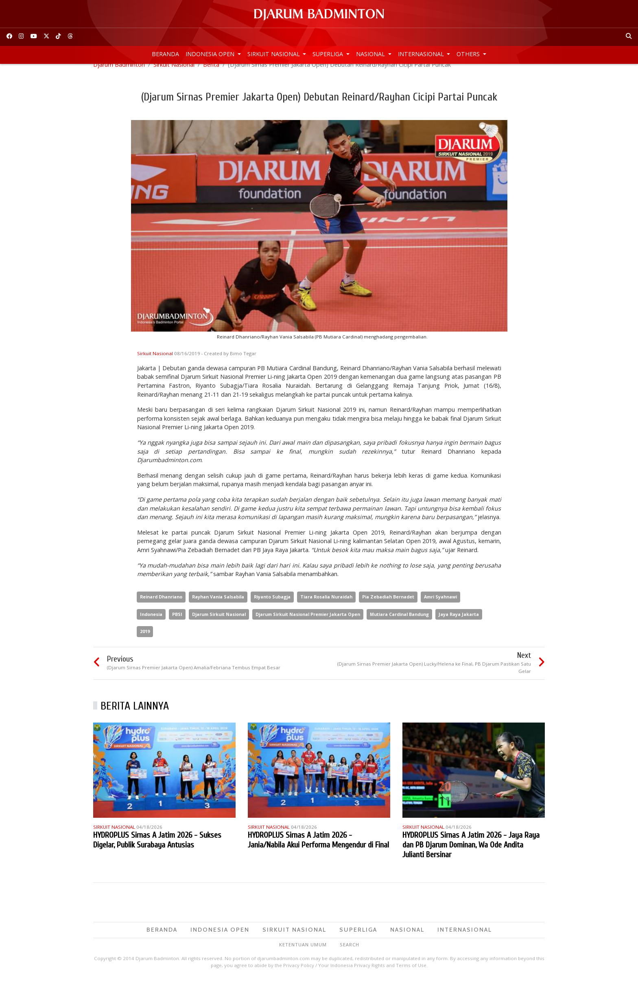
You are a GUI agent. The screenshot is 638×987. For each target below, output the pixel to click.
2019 (145, 640)
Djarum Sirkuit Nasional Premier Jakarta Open (308, 623)
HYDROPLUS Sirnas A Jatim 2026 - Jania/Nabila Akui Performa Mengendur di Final (318, 848)
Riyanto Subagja (272, 605)
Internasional (422, 54)
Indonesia (151, 623)
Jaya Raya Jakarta (459, 623)
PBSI (177, 623)
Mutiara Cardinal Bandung (399, 623)
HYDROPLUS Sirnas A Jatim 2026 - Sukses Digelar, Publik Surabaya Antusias (157, 848)
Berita (211, 73)
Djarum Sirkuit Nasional (219, 623)
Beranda (165, 54)
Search (349, 953)
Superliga (328, 54)
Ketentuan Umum (303, 953)
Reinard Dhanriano (161, 605)
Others (469, 54)
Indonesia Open (211, 54)
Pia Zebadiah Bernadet (388, 605)
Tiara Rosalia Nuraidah (326, 605)
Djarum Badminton (119, 73)
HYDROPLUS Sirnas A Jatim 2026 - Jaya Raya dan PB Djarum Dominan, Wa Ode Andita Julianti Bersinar (471, 853)
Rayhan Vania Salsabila (218, 605)
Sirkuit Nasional (274, 54)
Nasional (371, 54)
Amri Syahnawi (440, 605)
